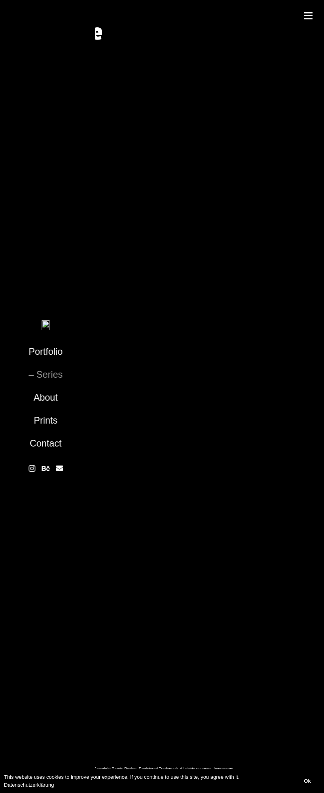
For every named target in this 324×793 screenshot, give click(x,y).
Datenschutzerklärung (29, 785)
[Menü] (308, 16)
